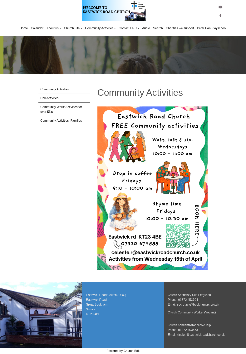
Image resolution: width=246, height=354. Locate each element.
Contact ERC (128, 28)
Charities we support (180, 28)
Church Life (72, 28)
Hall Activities (49, 98)
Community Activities (99, 28)
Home (24, 28)
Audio (146, 28)
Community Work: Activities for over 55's (61, 109)
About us (53, 28)
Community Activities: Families (61, 120)
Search (158, 28)
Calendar (37, 28)
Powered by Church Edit (123, 350)
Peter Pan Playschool (211, 28)
